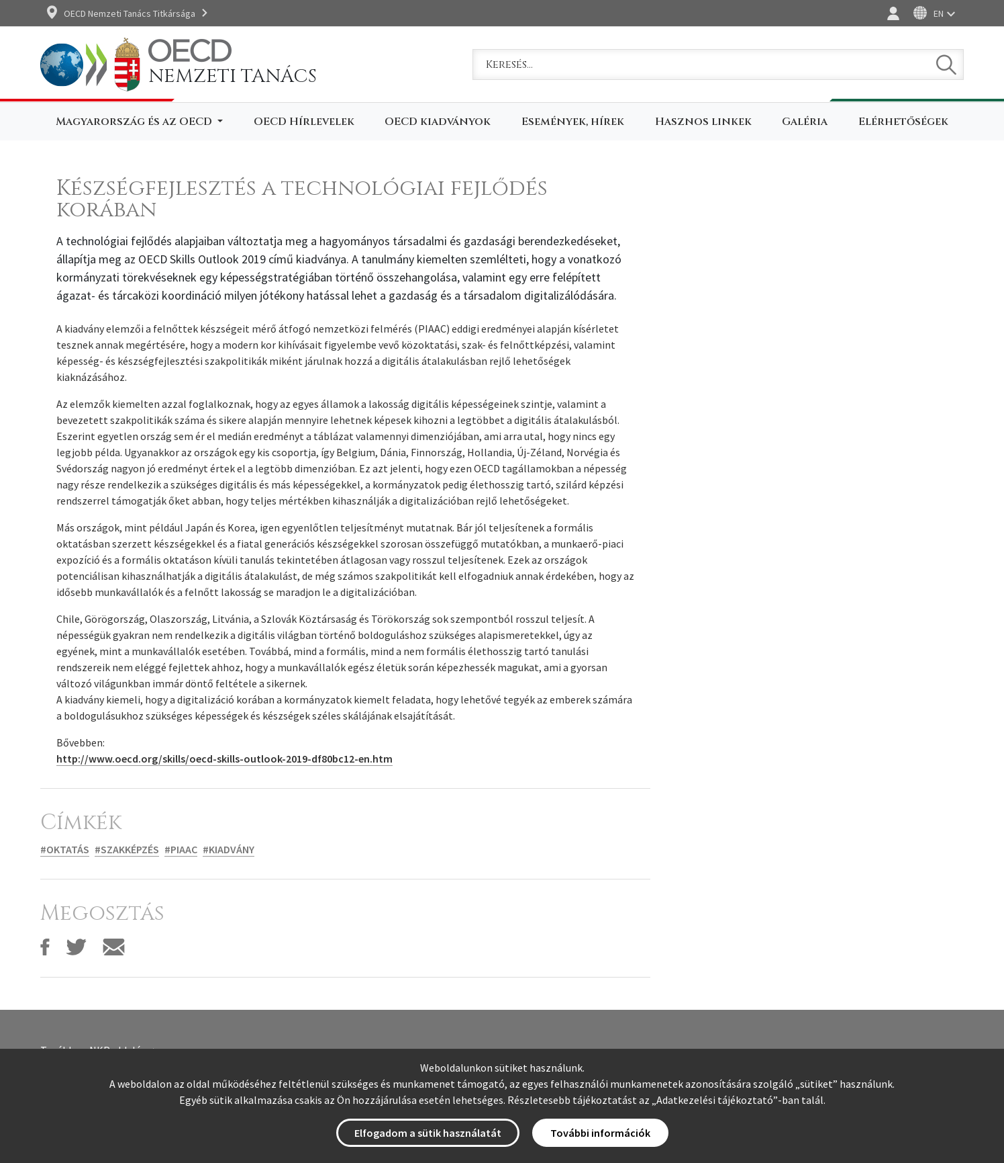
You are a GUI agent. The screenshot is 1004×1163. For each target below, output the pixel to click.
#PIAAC (180, 849)
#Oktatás (64, 849)
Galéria (804, 121)
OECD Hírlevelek (304, 121)
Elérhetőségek (903, 121)
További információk (600, 1132)
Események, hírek (572, 121)
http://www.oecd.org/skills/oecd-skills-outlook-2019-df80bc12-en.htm (224, 758)
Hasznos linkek (703, 121)
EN (939, 13)
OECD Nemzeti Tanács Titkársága (129, 13)
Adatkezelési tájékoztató (714, 1100)
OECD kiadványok (438, 121)
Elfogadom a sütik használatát (427, 1132)
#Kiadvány (228, 849)
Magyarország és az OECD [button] (135, 121)
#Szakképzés (127, 849)
